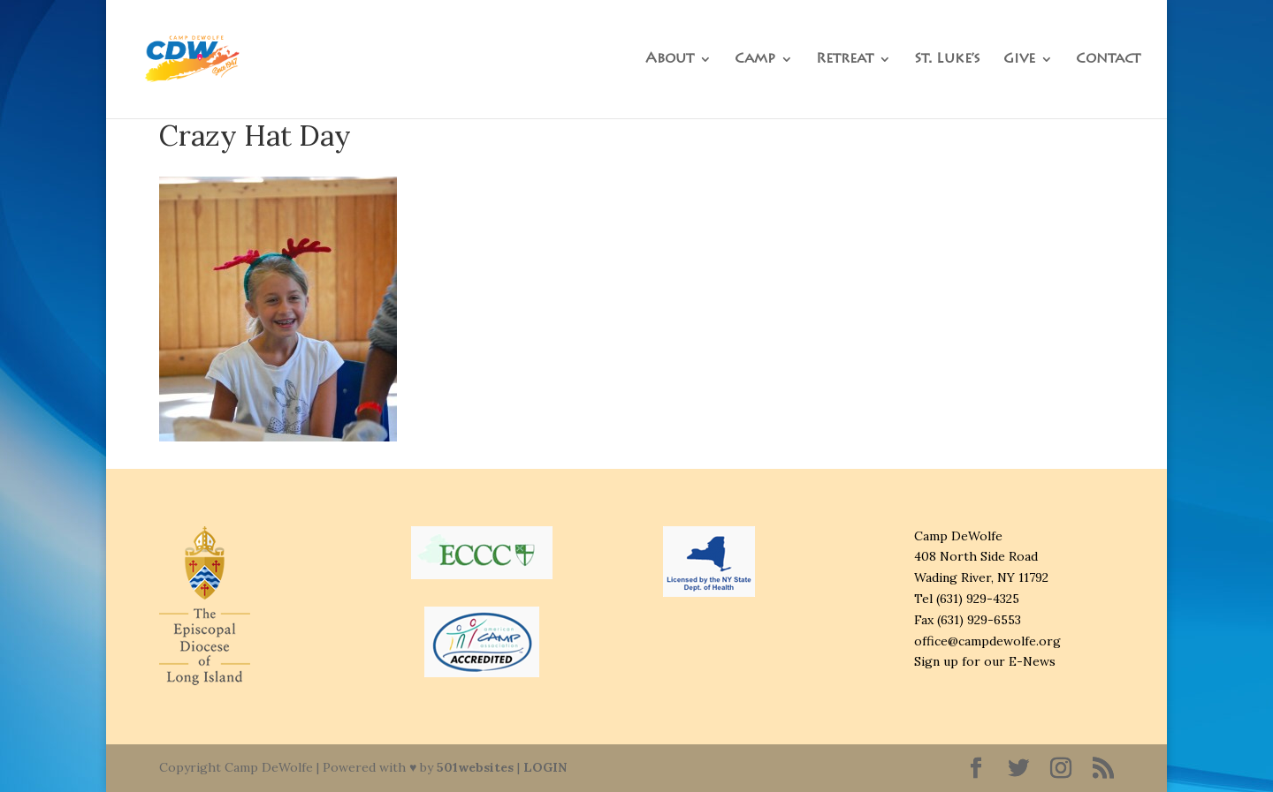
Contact (1108, 59)
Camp (755, 59)
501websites (475, 767)
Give (1019, 59)
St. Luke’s (947, 59)
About (669, 59)
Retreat (844, 59)
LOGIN (545, 767)
